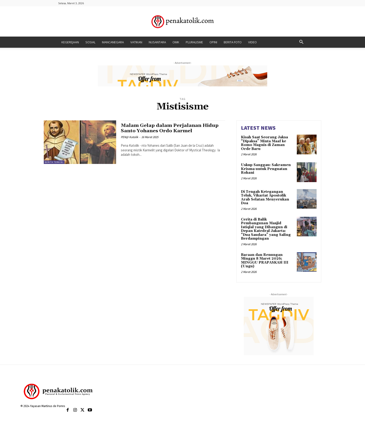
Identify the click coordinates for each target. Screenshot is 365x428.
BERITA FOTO (233, 42)
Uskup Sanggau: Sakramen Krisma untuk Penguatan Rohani (266, 169)
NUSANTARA (157, 42)
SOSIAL (90, 42)
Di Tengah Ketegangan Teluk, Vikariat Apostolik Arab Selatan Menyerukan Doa (265, 198)
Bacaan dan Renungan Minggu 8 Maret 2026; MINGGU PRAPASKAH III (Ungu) (264, 261)
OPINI (213, 42)
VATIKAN (136, 42)
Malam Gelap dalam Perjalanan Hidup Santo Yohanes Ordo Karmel (170, 128)
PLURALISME (194, 42)
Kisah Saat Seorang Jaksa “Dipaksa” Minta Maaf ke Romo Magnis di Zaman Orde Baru (264, 143)
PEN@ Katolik (129, 137)
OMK (175, 42)
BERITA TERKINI (54, 162)
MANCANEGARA (113, 42)
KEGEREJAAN (70, 42)
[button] (301, 42)
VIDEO (252, 42)
